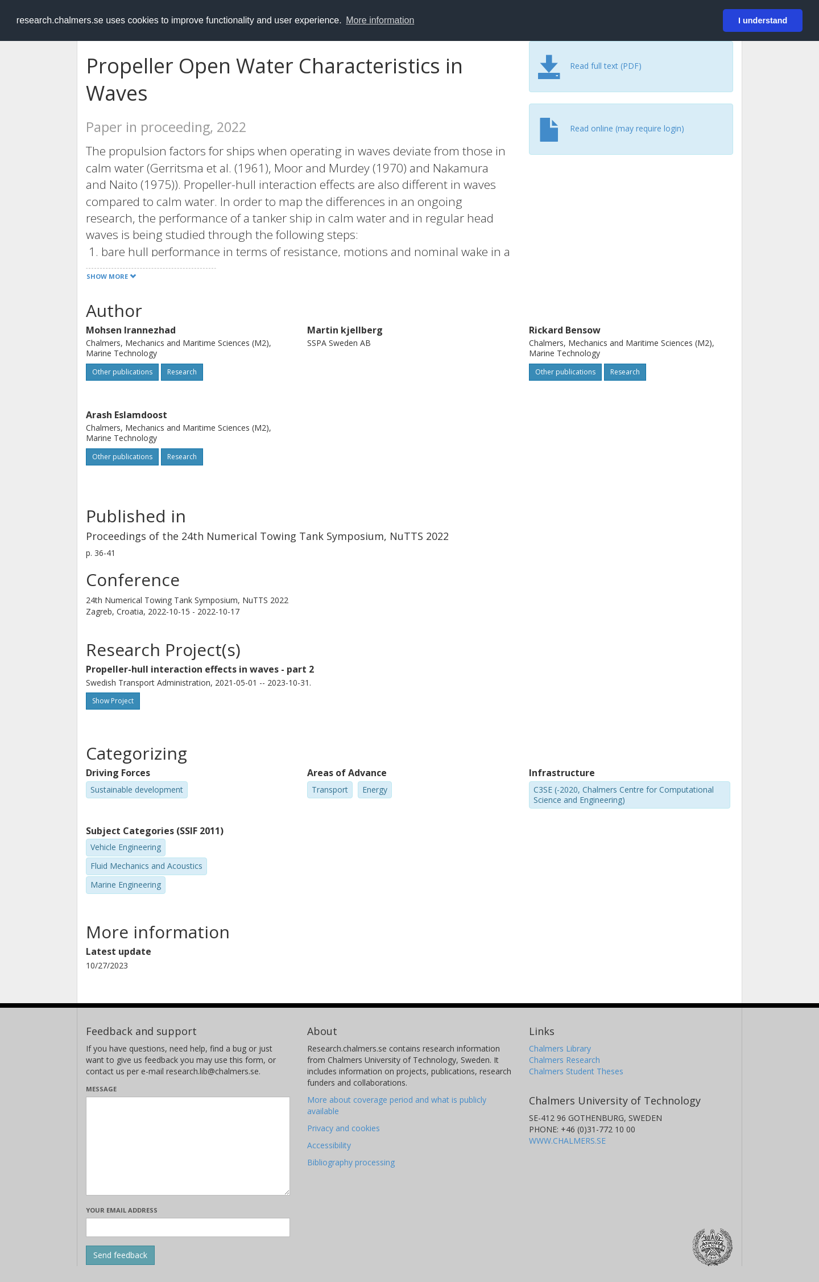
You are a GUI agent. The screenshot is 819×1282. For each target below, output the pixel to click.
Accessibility (329, 1145)
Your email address (122, 1210)
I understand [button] (762, 20)
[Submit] (120, 1255)
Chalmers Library (560, 1048)
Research (182, 372)
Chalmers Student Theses (576, 1071)
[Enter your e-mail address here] (188, 1227)
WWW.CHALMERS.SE (567, 1140)
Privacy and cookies (343, 1128)
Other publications (122, 372)
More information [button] (380, 20)
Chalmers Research (564, 1059)
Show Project (113, 701)
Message (101, 1089)
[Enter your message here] (188, 1146)
